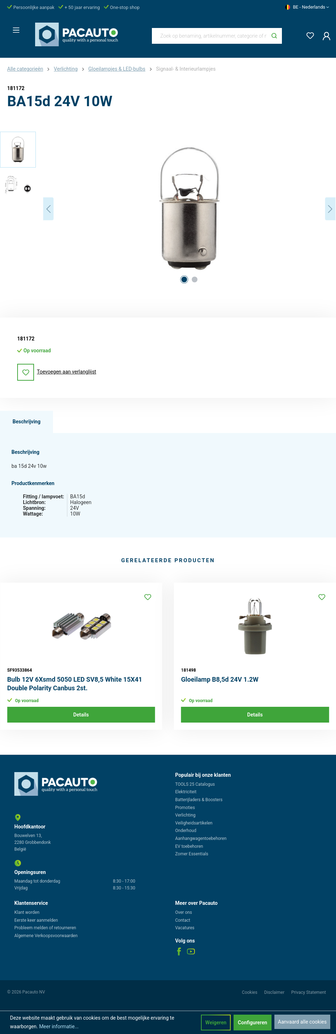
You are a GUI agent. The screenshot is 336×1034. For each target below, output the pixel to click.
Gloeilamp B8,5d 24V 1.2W (220, 679)
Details (81, 715)
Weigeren (215, 1022)
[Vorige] (48, 209)
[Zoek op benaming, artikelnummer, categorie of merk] (209, 36)
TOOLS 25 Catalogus (195, 784)
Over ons (183, 912)
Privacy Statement (308, 992)
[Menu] (14, 28)
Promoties (185, 807)
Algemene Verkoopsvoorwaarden (46, 935)
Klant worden (26, 912)
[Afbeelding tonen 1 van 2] (184, 279)
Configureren (252, 1022)
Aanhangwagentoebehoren (200, 838)
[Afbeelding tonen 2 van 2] (194, 279)
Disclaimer (274, 992)
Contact (182, 920)
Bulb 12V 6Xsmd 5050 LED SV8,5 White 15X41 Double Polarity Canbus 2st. (74, 684)
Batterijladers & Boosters (198, 799)
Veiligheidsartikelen (193, 823)
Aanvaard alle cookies (302, 1022)
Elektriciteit (185, 791)
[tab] (26, 422)
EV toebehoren (189, 846)
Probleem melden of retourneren (45, 927)
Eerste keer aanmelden (36, 920)
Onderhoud (185, 830)
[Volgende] (330, 209)
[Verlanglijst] (308, 34)
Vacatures (185, 927)
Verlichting (185, 815)
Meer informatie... (58, 1026)
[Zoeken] (274, 36)
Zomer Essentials (191, 853)
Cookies (250, 992)
